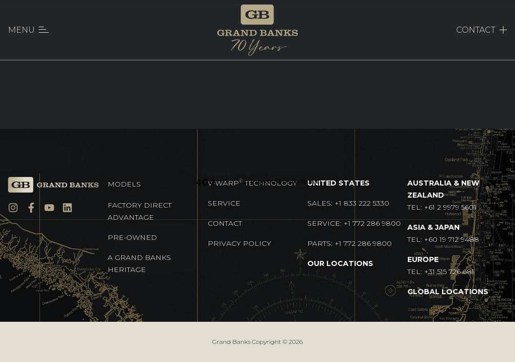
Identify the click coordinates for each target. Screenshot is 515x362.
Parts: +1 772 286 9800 (349, 243)
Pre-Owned (132, 237)
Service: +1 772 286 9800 (354, 223)
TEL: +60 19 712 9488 (443, 233)
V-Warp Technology (252, 183)
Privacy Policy (239, 243)
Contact (225, 223)
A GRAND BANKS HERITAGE (139, 263)
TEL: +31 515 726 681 (440, 265)
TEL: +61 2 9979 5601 (443, 195)
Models (124, 184)
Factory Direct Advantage (139, 211)
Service (224, 203)
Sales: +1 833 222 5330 (348, 203)
